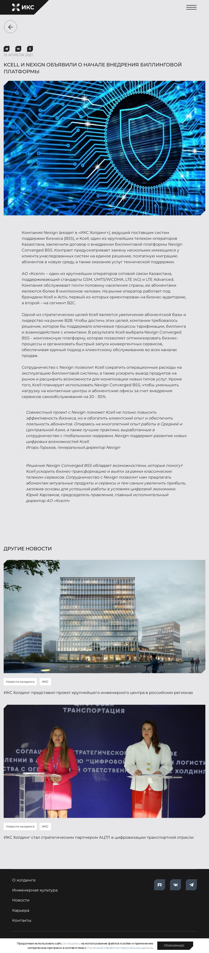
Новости (21, 900)
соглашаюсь (71, 943)
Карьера (20, 910)
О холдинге (24, 880)
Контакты (21, 920)
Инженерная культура (35, 890)
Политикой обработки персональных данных (120, 948)
